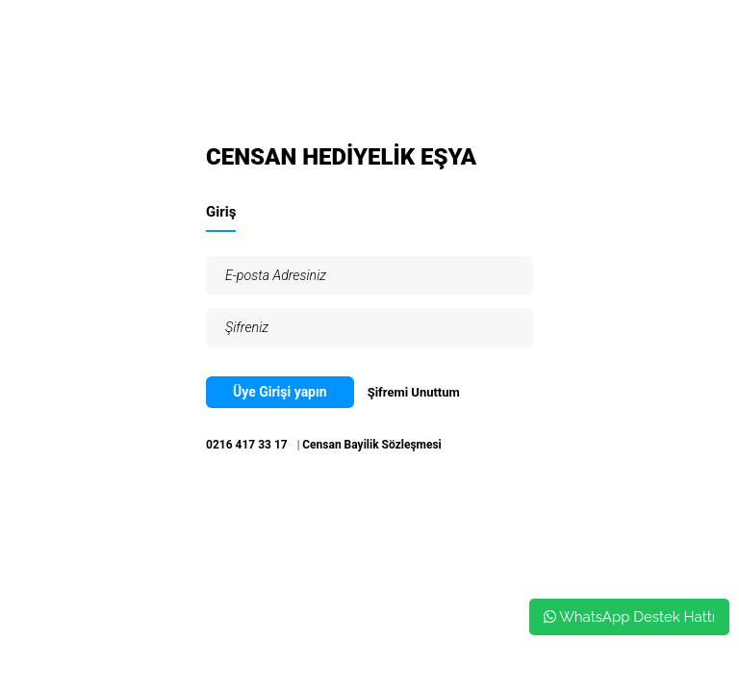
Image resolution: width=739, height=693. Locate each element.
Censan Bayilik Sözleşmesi (372, 444)
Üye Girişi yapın (280, 391)
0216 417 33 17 (247, 444)
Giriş (221, 211)
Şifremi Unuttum (414, 392)
